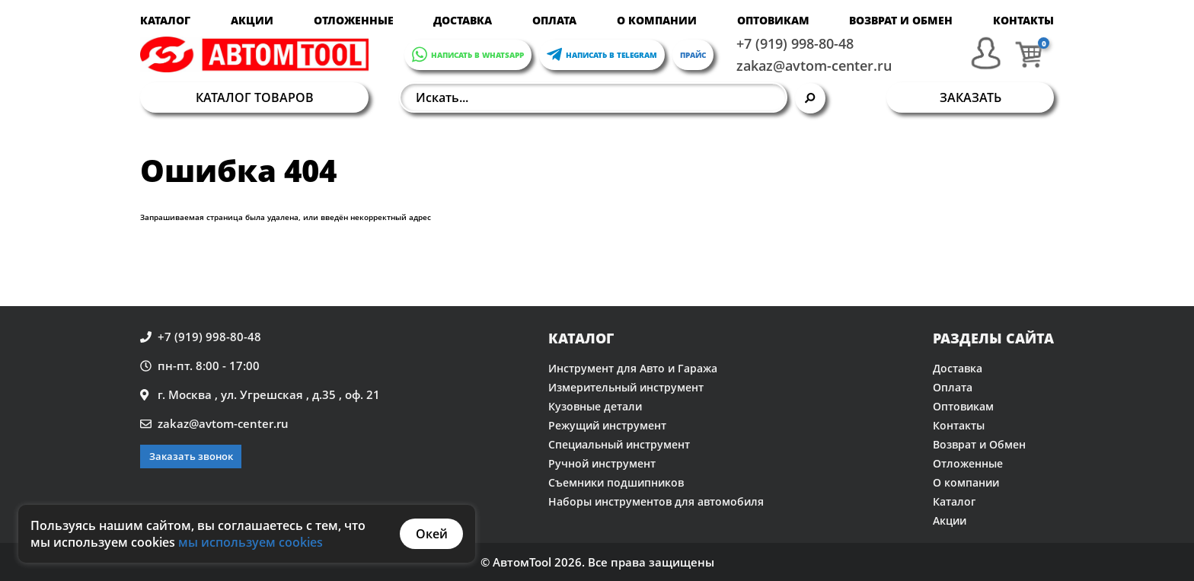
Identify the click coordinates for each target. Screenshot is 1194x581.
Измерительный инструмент (626, 387)
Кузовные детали (595, 406)
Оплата (554, 20)
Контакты (1023, 20)
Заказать (970, 97)
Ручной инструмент (602, 463)
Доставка (462, 20)
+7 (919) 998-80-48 (795, 43)
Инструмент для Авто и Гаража (632, 368)
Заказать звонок (191, 456)
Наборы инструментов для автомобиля (656, 501)
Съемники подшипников (616, 482)
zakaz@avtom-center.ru (814, 65)
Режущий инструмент (607, 425)
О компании (657, 20)
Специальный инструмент (619, 444)
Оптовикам (773, 20)
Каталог (165, 20)
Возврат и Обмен (901, 20)
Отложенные (354, 20)
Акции (252, 20)
